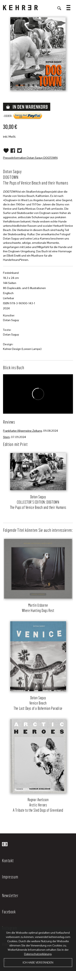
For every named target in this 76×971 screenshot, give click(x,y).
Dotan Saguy (11, 320)
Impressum (10, 876)
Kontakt (8, 860)
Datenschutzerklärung (37, 954)
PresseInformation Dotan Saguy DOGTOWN (30, 158)
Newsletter (10, 895)
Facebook (9, 911)
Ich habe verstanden (38, 962)
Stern (6, 437)
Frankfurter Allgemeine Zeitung (22, 431)
